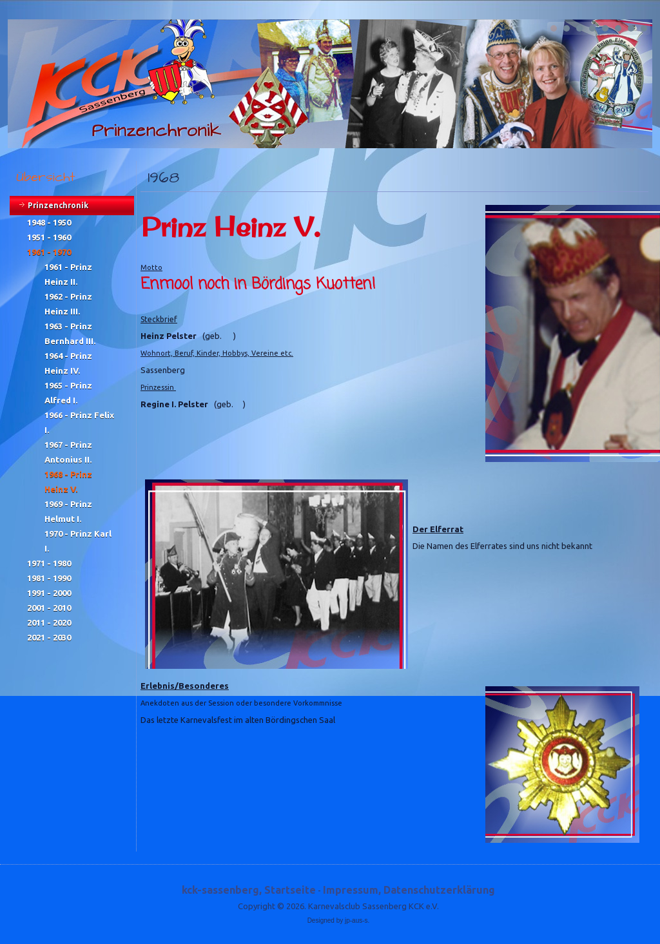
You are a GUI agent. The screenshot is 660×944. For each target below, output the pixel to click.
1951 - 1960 (49, 237)
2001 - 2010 (49, 607)
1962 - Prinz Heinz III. (68, 304)
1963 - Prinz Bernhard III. (69, 333)
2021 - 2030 (49, 637)
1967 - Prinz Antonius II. (68, 452)
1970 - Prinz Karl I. (78, 541)
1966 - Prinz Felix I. (79, 422)
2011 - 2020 (49, 622)
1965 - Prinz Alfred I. (68, 393)
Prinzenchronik (58, 205)
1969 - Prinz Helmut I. (68, 511)
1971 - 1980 (49, 563)
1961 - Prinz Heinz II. (68, 274)
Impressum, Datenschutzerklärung (409, 890)
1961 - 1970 (49, 251)
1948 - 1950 (49, 222)
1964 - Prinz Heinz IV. (68, 363)
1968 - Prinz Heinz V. (68, 482)
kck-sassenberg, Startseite (249, 890)
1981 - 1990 (49, 578)
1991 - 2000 (49, 592)
